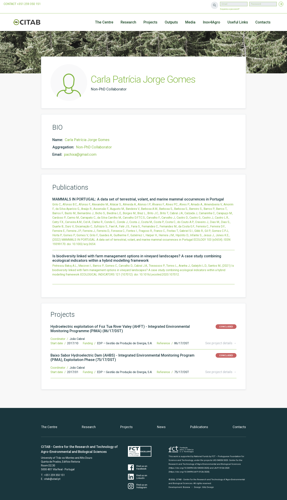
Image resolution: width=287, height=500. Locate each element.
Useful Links (238, 22)
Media (190, 22)
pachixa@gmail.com (80, 154)
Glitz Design (208, 487)
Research (128, 22)
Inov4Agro (211, 22)
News (161, 427)
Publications (199, 427)
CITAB (31, 22)
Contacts (263, 22)
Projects (126, 427)
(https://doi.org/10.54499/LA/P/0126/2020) (189, 472)
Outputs (171, 22)
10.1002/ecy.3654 (83, 244)
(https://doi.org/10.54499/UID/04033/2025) (189, 468)
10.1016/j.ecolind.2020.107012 (159, 274)
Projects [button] (150, 22)
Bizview (186, 487)
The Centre (104, 22)
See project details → (220, 343)
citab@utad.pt (52, 478)
